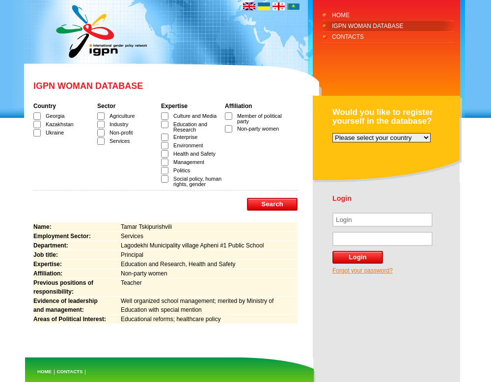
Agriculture (122, 116)
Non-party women (258, 129)
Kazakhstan (59, 124)
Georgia (55, 116)
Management (188, 162)
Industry (118, 124)
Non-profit (121, 133)
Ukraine (55, 133)
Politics (181, 170)
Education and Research (190, 127)
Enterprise (185, 137)
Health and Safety (194, 154)
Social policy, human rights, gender (197, 181)
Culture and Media (195, 116)
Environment (188, 145)
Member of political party (259, 118)
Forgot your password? (362, 270)
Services (119, 141)
